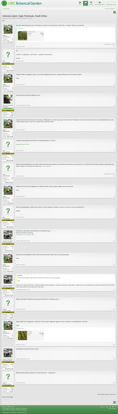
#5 (114, 136)
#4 (114, 115)
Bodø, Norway (10, 42)
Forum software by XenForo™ (14, 411)
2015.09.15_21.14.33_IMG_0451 (25, 236)
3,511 (12, 113)
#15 (114, 370)
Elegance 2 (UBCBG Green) (8, 409)
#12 (114, 296)
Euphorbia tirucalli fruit (22, 145)
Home (110, 409)
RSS (115, 409)
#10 (114, 251)
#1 (114, 46)
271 (12, 66)
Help (107, 409)
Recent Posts (6, 8)
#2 (114, 70)
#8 (114, 204)
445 (12, 178)
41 (12, 39)
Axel (4, 175)
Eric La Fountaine (8, 105)
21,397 (11, 316)
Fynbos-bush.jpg (31, 31)
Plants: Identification (13, 18)
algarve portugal (9, 70)
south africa (25, 20)
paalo (24, 18)
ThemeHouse (23, 412)
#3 (114, 91)
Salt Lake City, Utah (9, 252)
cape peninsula (10, 20)
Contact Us (102, 409)
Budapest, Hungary (9, 183)
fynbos (18, 20)
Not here (11, 319)
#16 (114, 393)
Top (112, 409)
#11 (114, 272)
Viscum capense (45, 167)
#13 (114, 319)
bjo (4, 61)
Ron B (4, 311)
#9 (114, 228)
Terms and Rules (112, 411)
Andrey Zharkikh (7, 242)
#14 (114, 346)
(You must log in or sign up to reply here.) (106, 396)
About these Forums (111, 4)
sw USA (11, 116)
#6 (114, 160)
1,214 (12, 247)
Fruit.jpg (30, 333)
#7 (114, 183)
